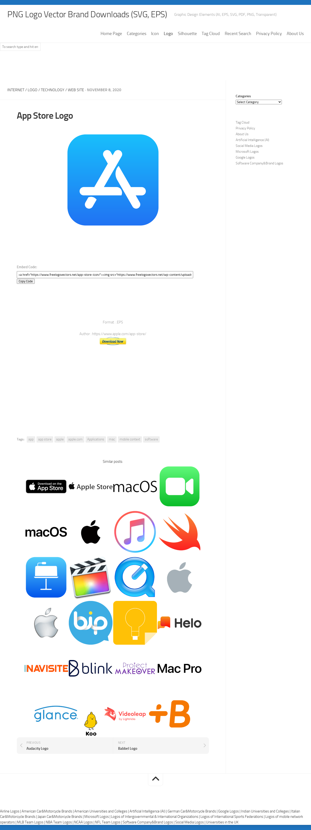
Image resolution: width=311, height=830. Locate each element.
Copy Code (26, 281)
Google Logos (245, 158)
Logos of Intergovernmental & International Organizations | (155, 817)
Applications (95, 439)
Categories (136, 33)
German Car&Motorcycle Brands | (193, 811)
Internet (15, 90)
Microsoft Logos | (97, 817)
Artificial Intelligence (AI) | (149, 811)
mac (112, 439)
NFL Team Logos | (109, 822)
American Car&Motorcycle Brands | (48, 811)
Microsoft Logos (247, 152)
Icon (155, 33)
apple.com (75, 439)
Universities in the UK (222, 822)
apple (60, 439)
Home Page (111, 33)
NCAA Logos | (84, 822)
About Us (295, 33)
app (31, 439)
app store (45, 439)
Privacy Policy (269, 33)
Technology (52, 90)
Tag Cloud (211, 33)
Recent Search (238, 33)
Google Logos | (229, 811)
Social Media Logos (249, 146)
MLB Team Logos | (31, 822)
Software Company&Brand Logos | (149, 822)
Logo (168, 33)
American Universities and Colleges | (102, 811)
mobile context (130, 439)
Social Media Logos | (190, 822)
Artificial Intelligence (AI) (252, 140)
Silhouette (187, 33)
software (151, 439)
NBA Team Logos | (60, 822)
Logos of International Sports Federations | (232, 817)
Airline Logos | (11, 811)
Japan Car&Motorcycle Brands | (61, 817)
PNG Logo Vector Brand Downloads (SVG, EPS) (89, 14)
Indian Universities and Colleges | (266, 811)
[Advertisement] (155, 68)
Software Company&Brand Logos (259, 163)
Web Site (76, 90)
